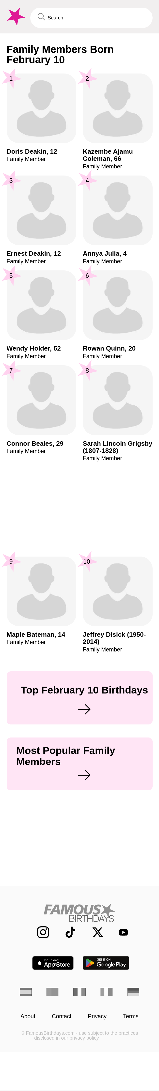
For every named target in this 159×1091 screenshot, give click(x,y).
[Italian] (106, 992)
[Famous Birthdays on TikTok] (66, 932)
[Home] (79, 912)
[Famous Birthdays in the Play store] (106, 963)
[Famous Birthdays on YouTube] (120, 932)
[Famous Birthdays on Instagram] (39, 932)
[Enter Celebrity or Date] (91, 18)
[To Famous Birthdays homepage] (15, 16)
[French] (79, 992)
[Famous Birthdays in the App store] (53, 963)
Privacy (97, 1016)
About (27, 1016)
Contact (61, 1016)
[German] (133, 992)
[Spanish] (26, 992)
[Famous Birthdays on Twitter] (94, 932)
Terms (131, 1016)
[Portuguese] (53, 992)
